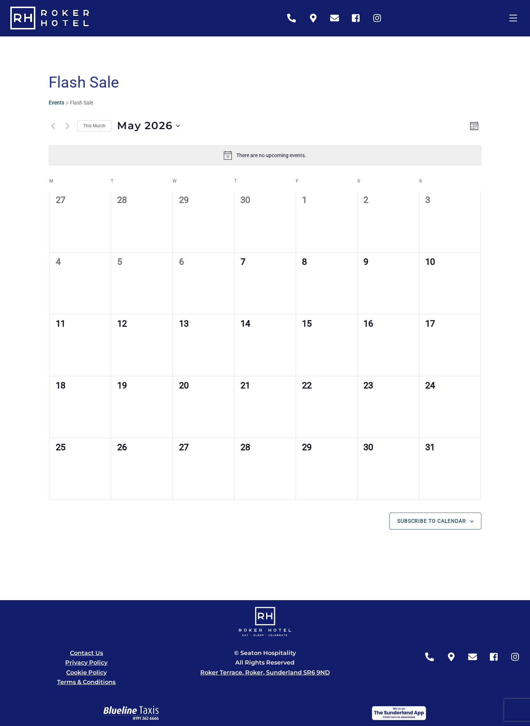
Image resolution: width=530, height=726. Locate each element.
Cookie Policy (86, 672)
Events (56, 103)
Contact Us (86, 652)
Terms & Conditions (86, 682)
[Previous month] (53, 125)
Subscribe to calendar (431, 521)
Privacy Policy (86, 662)
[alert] (265, 155)
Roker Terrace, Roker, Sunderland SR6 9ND (265, 672)
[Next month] (67, 125)
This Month (94, 125)
